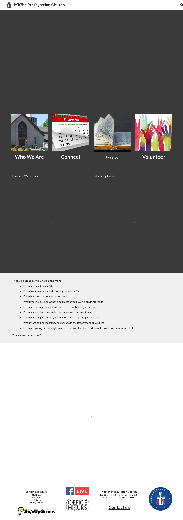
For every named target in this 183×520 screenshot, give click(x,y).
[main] (29, 156)
